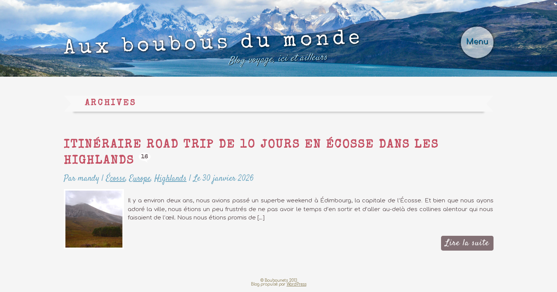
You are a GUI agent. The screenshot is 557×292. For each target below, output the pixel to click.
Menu (477, 42)
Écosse (115, 178)
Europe (140, 178)
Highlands (170, 178)
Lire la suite (467, 243)
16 (145, 157)
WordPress (296, 284)
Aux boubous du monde (213, 49)
